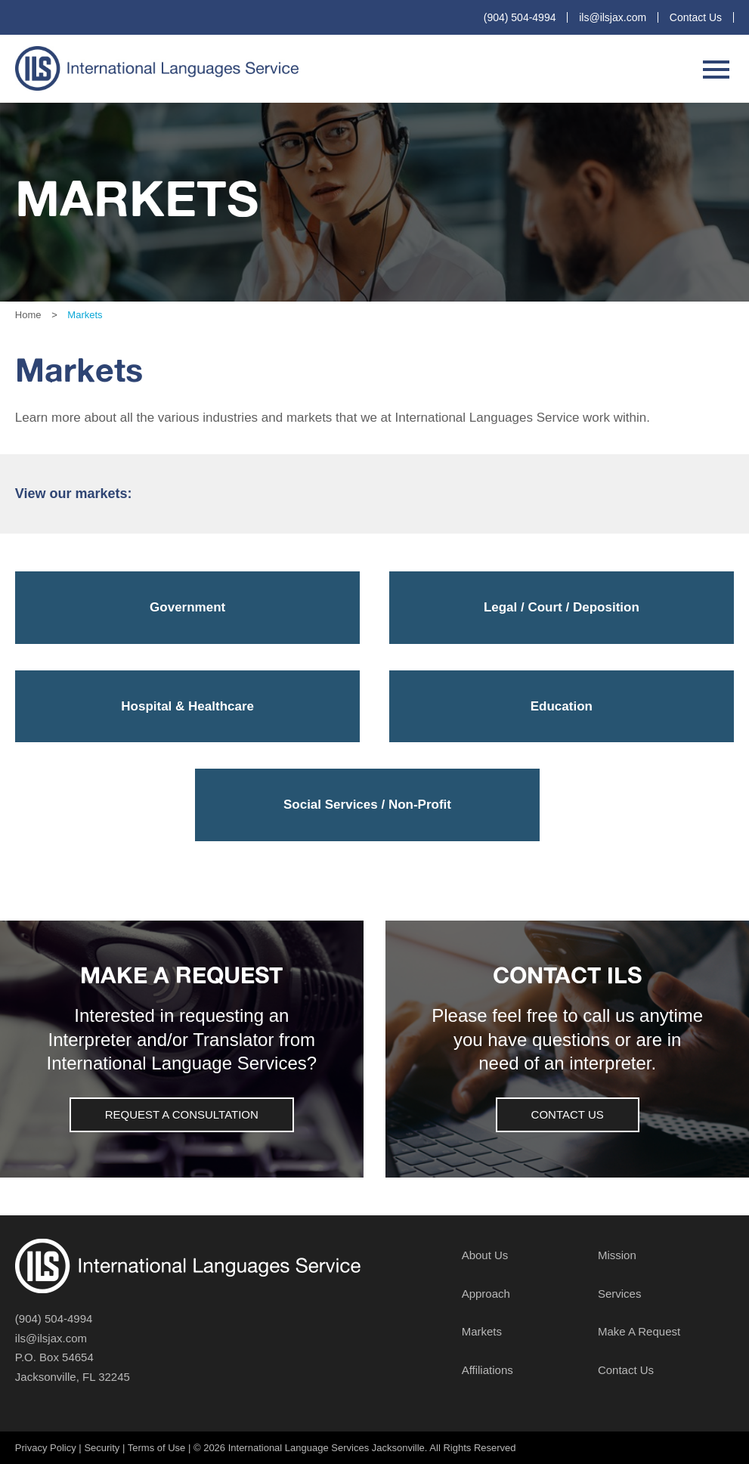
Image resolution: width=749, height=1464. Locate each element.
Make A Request (639, 1331)
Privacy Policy (45, 1447)
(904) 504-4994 (520, 17)
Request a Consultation (181, 1114)
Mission (617, 1255)
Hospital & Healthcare (187, 706)
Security (101, 1447)
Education (562, 706)
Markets (482, 1331)
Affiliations (487, 1369)
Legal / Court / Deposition (561, 607)
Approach (486, 1293)
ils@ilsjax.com (612, 17)
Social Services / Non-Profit (367, 804)
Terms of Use (157, 1447)
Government (187, 607)
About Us (485, 1255)
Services (620, 1293)
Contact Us (696, 17)
